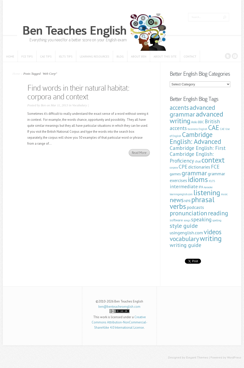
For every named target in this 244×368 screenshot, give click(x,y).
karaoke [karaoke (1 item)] (208, 187)
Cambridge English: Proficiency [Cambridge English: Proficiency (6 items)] (192, 157)
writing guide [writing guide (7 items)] (185, 245)
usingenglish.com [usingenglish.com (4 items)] (186, 233)
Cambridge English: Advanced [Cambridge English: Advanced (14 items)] (195, 138)
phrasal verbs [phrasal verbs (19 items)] (192, 203)
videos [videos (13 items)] (212, 232)
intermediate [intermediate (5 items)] (184, 186)
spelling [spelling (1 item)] (216, 220)
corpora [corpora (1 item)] (174, 167)
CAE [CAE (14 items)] (213, 127)
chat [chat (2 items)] (198, 161)
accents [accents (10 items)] (179, 108)
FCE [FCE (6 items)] (215, 166)
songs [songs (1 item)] (187, 220)
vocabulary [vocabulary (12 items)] (184, 239)
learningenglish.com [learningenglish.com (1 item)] (181, 194)
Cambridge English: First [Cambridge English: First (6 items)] (198, 148)
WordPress (234, 357)
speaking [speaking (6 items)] (201, 219)
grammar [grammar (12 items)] (194, 173)
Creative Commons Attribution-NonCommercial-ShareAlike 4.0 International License (119, 322)
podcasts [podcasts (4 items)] (195, 207)
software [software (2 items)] (176, 220)
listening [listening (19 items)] (206, 192)
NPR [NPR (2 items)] (187, 201)
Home (16, 73)
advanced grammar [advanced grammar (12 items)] (192, 110)
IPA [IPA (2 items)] (201, 187)
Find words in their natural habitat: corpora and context (78, 92)
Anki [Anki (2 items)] (194, 122)
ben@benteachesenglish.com (119, 307)
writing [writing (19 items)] (211, 238)
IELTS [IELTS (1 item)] (212, 181)
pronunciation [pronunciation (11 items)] (188, 213)
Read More (139, 153)
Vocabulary (79, 105)
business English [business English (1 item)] (197, 129)
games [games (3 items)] (175, 173)
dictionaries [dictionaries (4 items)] (199, 167)
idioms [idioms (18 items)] (198, 179)
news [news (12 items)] (177, 200)
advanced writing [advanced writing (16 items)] (196, 117)
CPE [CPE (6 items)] (183, 166)
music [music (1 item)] (224, 194)
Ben (43, 105)
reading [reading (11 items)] (218, 213)
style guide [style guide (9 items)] (184, 226)
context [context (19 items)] (213, 160)
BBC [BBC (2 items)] (201, 122)
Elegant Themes (197, 357)
